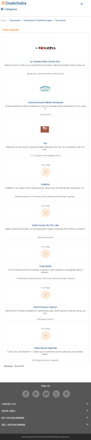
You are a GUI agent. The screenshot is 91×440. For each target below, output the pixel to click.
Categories (9, 9)
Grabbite (45, 184)
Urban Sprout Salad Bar (45, 348)
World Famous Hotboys (45, 307)
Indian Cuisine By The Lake (45, 225)
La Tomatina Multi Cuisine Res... (45, 61)
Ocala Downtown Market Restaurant (45, 102)
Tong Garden (45, 266)
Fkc (45, 143)
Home (3, 20)
